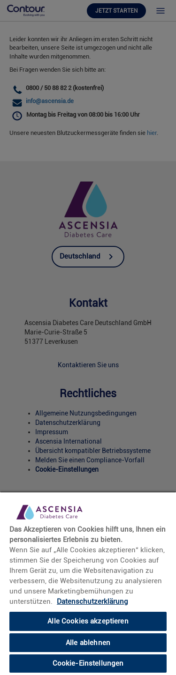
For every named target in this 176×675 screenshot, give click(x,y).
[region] (88, 583)
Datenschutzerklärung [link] (92, 601)
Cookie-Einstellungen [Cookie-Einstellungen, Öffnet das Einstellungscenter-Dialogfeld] (88, 663)
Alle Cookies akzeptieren (88, 621)
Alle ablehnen (88, 642)
